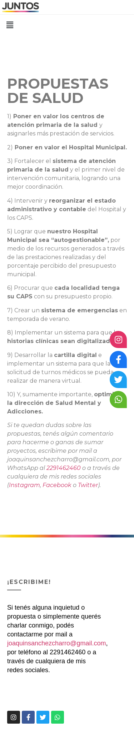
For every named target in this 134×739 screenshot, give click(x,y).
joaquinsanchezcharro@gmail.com (56, 643)
